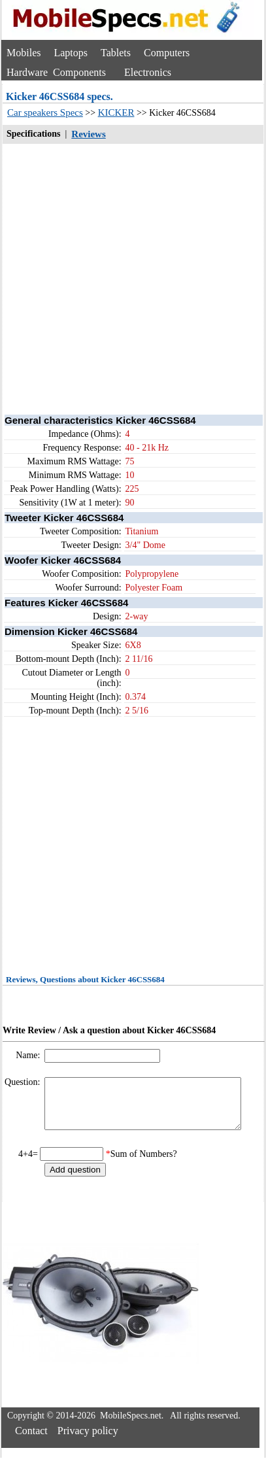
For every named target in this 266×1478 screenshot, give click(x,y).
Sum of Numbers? (143, 1164)
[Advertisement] (122, 278)
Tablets (116, 52)
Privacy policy (88, 1440)
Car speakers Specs (45, 112)
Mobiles (24, 52)
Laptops (71, 52)
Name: (29, 1055)
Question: (23, 1082)
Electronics (147, 72)
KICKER (116, 112)
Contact (31, 1440)
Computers (167, 52)
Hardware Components (56, 72)
